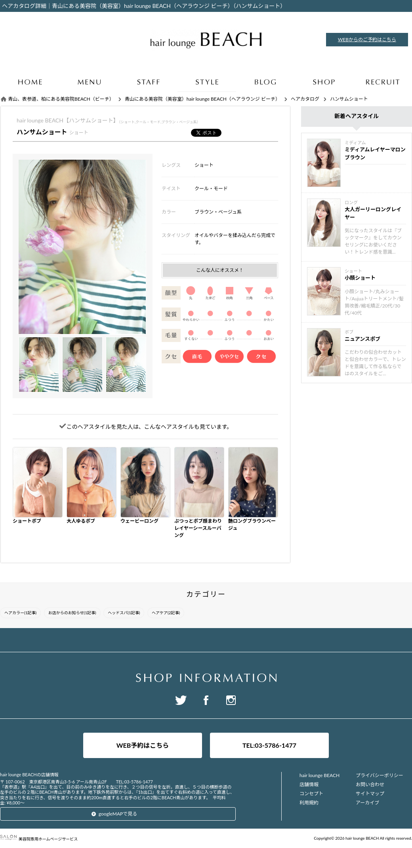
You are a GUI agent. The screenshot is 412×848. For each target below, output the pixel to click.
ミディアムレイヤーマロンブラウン (375, 153)
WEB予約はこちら (142, 745)
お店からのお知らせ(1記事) (72, 612)
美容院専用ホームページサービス (39, 839)
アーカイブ (367, 803)
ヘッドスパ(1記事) (124, 612)
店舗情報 (309, 784)
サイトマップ (370, 793)
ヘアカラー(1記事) (20, 612)
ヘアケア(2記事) (166, 612)
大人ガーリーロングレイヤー (373, 213)
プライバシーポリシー (379, 775)
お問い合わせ (370, 784)
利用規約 (309, 803)
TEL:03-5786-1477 (269, 745)
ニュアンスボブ (362, 339)
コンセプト (311, 793)
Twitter (181, 700)
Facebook (206, 700)
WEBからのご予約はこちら (367, 39)
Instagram (231, 700)
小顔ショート (360, 278)
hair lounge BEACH (319, 775)
